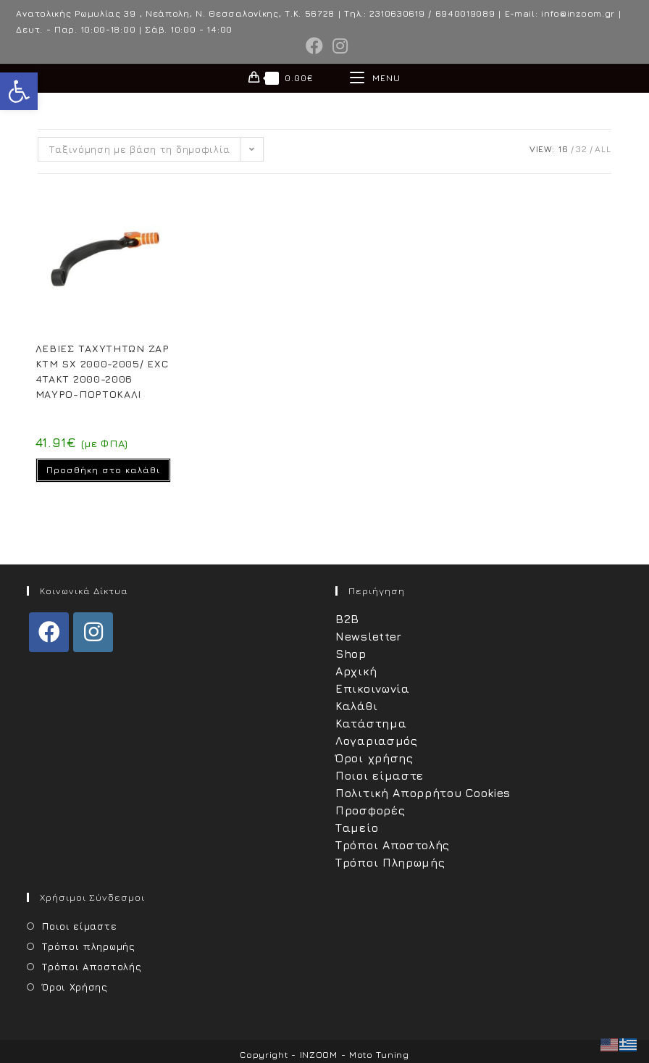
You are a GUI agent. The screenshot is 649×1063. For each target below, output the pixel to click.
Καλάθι (356, 705)
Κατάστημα (370, 723)
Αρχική (356, 671)
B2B (347, 618)
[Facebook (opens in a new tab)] (314, 45)
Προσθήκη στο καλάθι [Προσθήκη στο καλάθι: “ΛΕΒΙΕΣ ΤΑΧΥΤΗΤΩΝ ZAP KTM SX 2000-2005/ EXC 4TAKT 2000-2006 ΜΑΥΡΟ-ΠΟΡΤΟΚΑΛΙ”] (103, 469)
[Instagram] (93, 632)
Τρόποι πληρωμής (88, 946)
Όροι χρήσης (374, 757)
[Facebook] (49, 632)
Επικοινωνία (372, 688)
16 (563, 148)
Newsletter (368, 636)
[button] (19, 91)
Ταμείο (356, 827)
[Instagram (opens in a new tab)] (338, 45)
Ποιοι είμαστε (379, 775)
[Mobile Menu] (375, 78)
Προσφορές (370, 810)
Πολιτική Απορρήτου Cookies (423, 792)
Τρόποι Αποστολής (392, 844)
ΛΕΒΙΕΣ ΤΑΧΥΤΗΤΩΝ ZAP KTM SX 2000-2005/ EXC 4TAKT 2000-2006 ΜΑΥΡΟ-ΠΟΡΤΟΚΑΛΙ (102, 371)
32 (581, 148)
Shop (351, 653)
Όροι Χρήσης (75, 987)
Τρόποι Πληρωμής (390, 862)
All (603, 148)
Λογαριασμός (376, 740)
